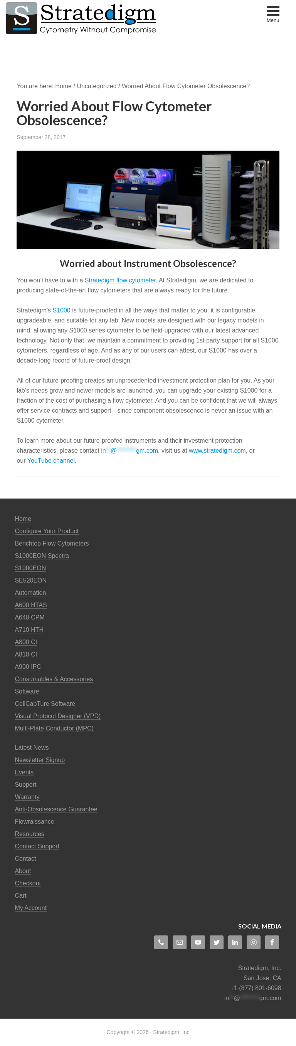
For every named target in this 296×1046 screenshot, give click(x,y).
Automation (30, 592)
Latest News (32, 747)
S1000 (61, 310)
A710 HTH (29, 629)
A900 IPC (28, 666)
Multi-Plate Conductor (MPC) (54, 728)
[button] (273, 15)
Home (23, 518)
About (23, 871)
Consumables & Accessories (54, 679)
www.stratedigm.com (217, 450)
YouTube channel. (52, 460)
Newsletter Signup (40, 760)
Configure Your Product (46, 531)
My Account (31, 908)
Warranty (27, 797)
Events (24, 772)
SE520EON (31, 580)
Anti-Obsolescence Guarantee (56, 809)
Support (25, 784)
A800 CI (26, 642)
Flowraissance (34, 821)
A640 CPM (29, 617)
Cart (20, 895)
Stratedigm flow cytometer (120, 280)
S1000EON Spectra (42, 555)
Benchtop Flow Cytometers (52, 543)
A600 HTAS (31, 605)
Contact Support (37, 846)
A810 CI (26, 654)
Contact (25, 858)
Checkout (28, 883)
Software (27, 691)
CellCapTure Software (45, 703)
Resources (29, 834)
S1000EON (30, 568)
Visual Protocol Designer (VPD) (58, 716)
